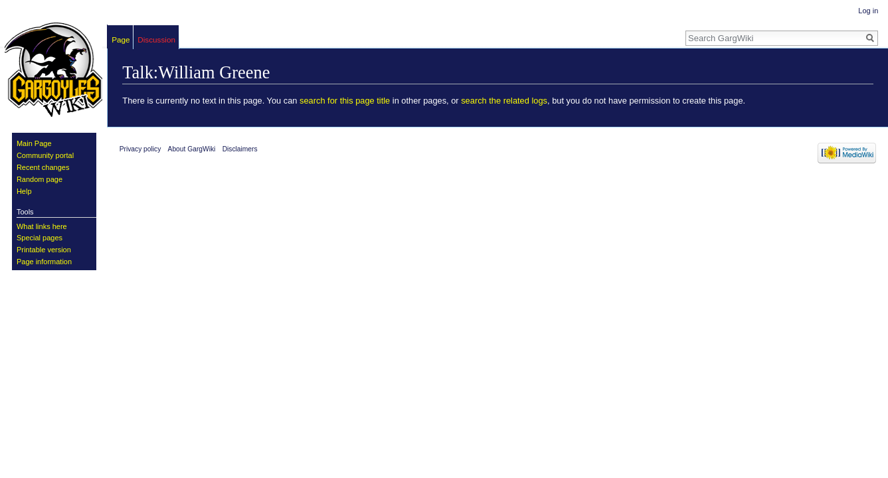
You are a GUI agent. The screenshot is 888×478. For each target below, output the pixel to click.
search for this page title (345, 101)
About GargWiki (192, 149)
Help (24, 191)
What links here (42, 226)
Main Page (34, 143)
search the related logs (504, 101)
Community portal (45, 155)
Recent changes (43, 167)
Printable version (44, 250)
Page (121, 39)
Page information (44, 262)
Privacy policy (140, 149)
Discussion (156, 39)
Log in (868, 11)
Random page (39, 179)
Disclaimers (240, 149)
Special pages (39, 238)
